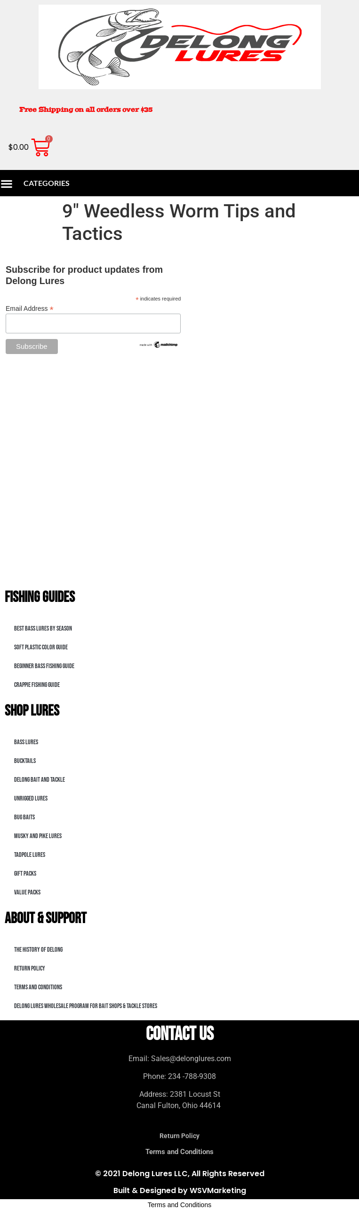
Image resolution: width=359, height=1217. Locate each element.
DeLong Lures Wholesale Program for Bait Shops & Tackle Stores (85, 1006)
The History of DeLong (38, 950)
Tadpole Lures (29, 855)
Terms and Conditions (38, 987)
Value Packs (27, 892)
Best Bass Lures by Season (43, 628)
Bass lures (26, 742)
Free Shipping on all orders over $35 (85, 109)
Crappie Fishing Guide (37, 685)
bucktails (25, 761)
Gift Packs (25, 874)
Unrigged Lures (31, 798)
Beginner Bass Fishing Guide (44, 666)
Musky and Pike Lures (38, 836)
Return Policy (29, 968)
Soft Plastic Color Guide (41, 647)
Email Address (30, 308)
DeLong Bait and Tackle (39, 780)
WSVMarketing (218, 1190)
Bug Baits (24, 817)
